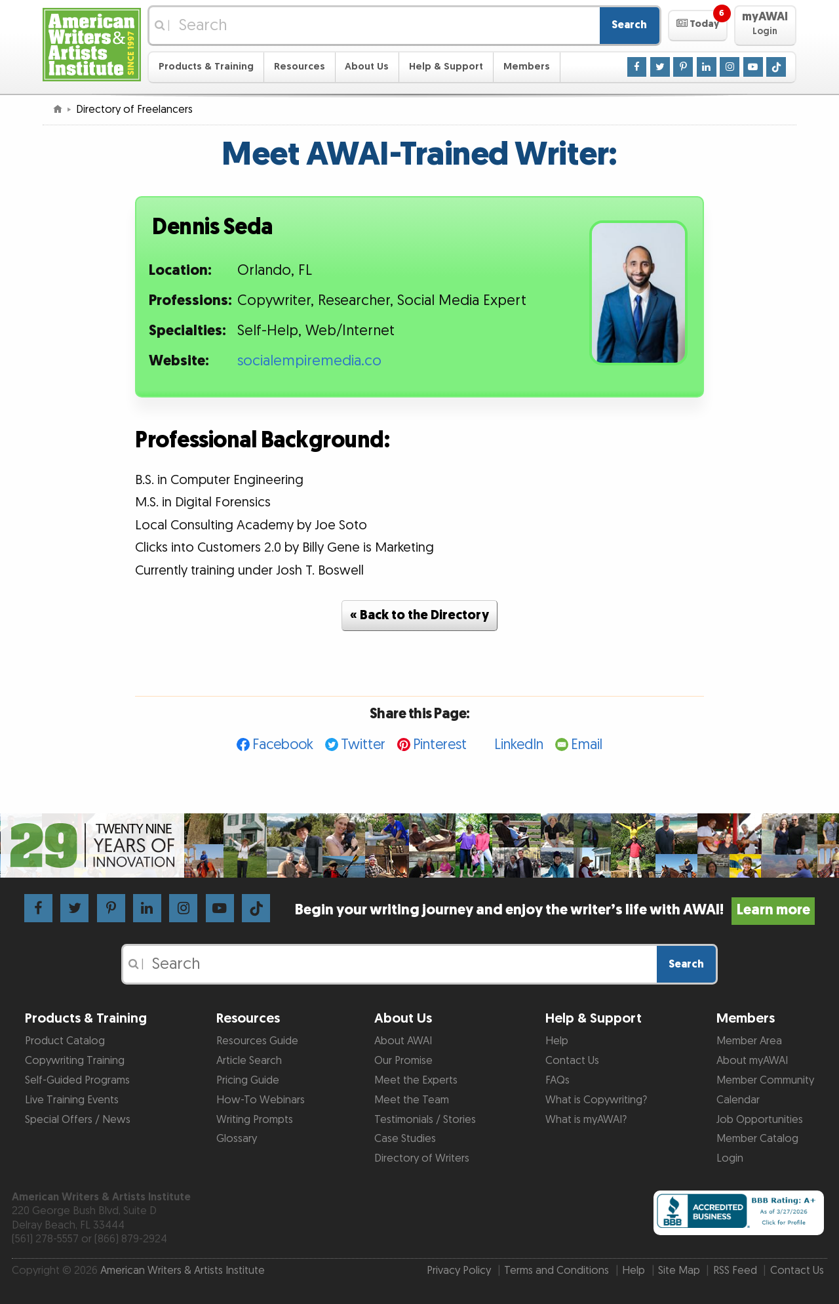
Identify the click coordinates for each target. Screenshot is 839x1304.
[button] (698, 25)
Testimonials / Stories (425, 1119)
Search (629, 25)
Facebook (282, 744)
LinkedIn (518, 744)
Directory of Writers (421, 1158)
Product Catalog (65, 1041)
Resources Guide (257, 1041)
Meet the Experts (416, 1080)
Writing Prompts (254, 1119)
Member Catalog (757, 1138)
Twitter (363, 744)
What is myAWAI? (586, 1119)
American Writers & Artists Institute (182, 1270)
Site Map (679, 1270)
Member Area (749, 1041)
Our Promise (403, 1060)
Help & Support (446, 66)
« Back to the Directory (419, 615)
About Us (367, 66)
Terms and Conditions (556, 1270)
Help (556, 1041)
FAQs (557, 1080)
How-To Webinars (260, 1100)
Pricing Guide (247, 1080)
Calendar (738, 1100)
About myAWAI (752, 1060)
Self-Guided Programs (77, 1080)
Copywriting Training (75, 1060)
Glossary (236, 1138)
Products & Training (206, 66)
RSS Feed (735, 1270)
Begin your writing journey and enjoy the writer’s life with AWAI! (555, 910)
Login (729, 1158)
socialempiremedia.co (309, 361)
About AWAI (403, 1041)
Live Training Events (72, 1100)
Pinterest (440, 744)
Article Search (249, 1060)
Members (526, 66)
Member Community (765, 1080)
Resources (299, 66)
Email (586, 744)
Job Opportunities (759, 1119)
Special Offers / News (77, 1119)
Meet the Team (411, 1100)
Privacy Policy (459, 1270)
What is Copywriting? (596, 1100)
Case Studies (405, 1138)
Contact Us (572, 1060)
